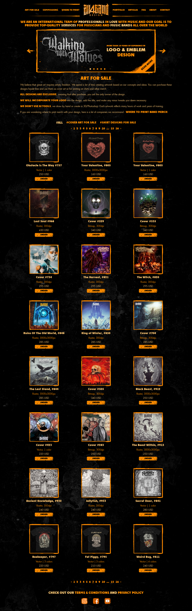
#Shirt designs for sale (118, 122)
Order (44, 179)
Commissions (50, 10)
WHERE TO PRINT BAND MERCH (146, 112)
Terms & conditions (92, 593)
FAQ (143, 10)
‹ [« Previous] (71, 128)
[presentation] (31, 51)
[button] (90, 69)
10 (103, 128)
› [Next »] (120, 128)
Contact (165, 10)
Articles (133, 10)
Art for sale (32, 10)
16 (117, 128)
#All (59, 122)
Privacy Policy (131, 593)
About (152, 10)
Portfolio (119, 10)
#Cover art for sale (81, 122)
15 (112, 128)
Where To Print (70, 10)
